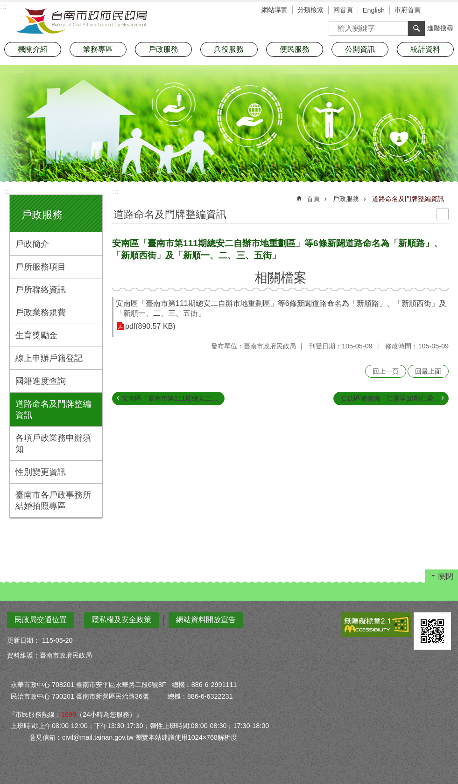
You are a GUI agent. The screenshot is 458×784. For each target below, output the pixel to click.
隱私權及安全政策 (121, 620)
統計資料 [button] (425, 49)
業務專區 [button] (98, 49)
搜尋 (336, 25)
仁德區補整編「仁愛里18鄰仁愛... (390, 398)
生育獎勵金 (36, 335)
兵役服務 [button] (229, 49)
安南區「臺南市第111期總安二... (169, 398)
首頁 (313, 198)
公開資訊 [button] (360, 49)
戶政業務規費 (40, 312)
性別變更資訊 (40, 472)
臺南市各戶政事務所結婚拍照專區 (53, 500)
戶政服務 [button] (163, 49)
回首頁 (343, 10)
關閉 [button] (445, 576)
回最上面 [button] (428, 371)
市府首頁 (408, 10)
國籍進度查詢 (40, 381)
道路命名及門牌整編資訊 (53, 409)
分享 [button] (451, 11)
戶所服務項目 (40, 266)
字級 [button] (437, 11)
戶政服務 (42, 215)
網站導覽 (274, 10)
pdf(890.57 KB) (150, 326)
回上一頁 (386, 371)
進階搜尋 (440, 28)
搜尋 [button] (416, 28)
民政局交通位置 (40, 620)
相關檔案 (280, 278)
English (374, 10)
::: (8, 191)
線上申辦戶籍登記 (49, 358)
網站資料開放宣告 (206, 620)
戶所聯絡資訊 (40, 289)
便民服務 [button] (295, 49)
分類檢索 (310, 10)
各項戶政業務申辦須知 (53, 443)
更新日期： (23, 640)
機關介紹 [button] (33, 49)
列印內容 (443, 214)
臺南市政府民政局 (81, 21)
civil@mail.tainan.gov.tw (98, 737)
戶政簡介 (32, 244)
